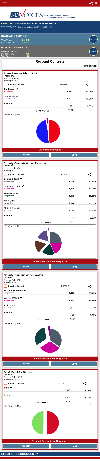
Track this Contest (16, 84)
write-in (8, 104)
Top (73, 155)
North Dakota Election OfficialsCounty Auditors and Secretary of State (59, 17)
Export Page (89, 66)
